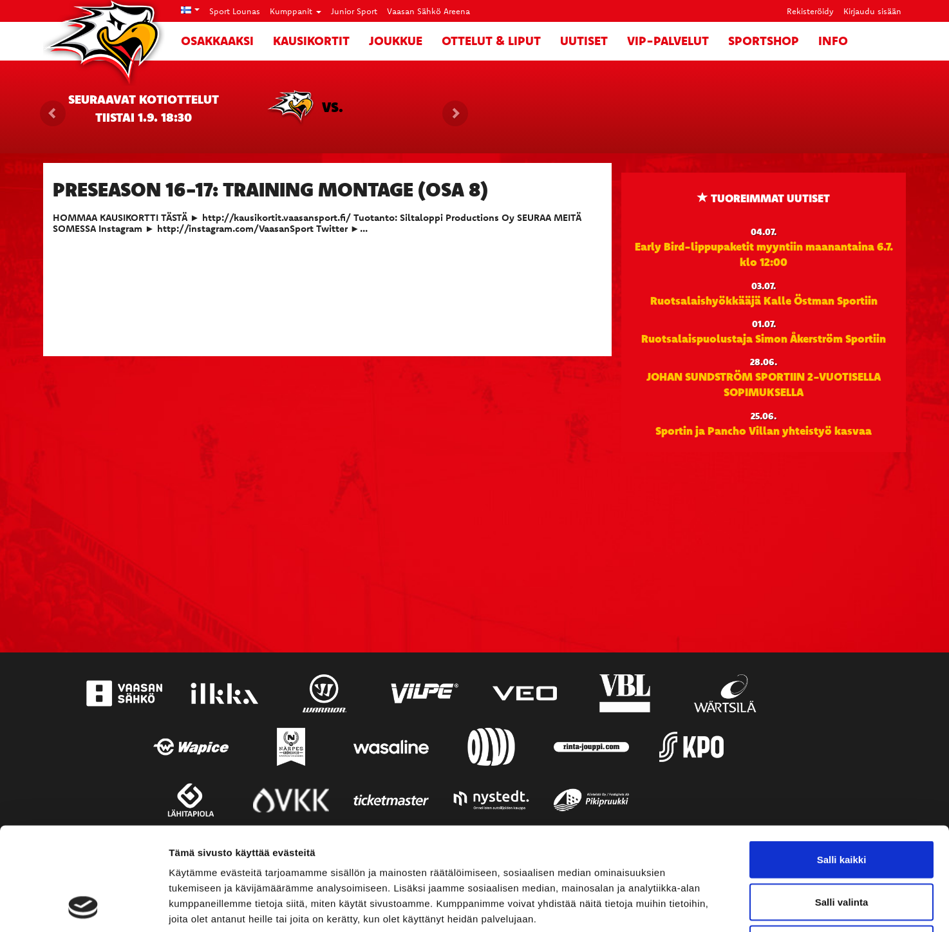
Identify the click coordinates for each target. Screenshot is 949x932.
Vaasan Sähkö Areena (428, 11)
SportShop (763, 40)
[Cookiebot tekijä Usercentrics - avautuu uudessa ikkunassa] (83, 907)
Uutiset (584, 40)
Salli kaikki (842, 762)
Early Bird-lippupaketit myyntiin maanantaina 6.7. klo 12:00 (764, 254)
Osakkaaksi (217, 40)
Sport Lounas (234, 11)
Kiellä (841, 847)
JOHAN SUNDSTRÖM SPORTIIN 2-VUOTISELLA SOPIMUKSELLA (763, 384)
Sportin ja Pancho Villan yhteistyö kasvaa (763, 430)
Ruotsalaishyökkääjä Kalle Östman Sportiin (764, 300)
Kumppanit (295, 11)
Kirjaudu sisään (872, 11)
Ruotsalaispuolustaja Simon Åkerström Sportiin (763, 338)
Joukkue (395, 40)
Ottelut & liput (491, 40)
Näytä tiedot (689, 906)
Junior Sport (354, 11)
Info (833, 40)
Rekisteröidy (810, 11)
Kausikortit (311, 40)
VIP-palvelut (668, 40)
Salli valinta (842, 805)
